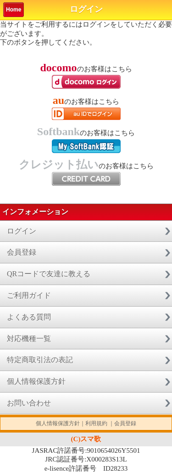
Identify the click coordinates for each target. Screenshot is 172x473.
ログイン (21, 231)
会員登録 (21, 252)
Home (13, 9)
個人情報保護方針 (36, 381)
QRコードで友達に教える (48, 274)
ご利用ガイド (29, 295)
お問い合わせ (29, 403)
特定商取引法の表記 (40, 360)
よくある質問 (29, 317)
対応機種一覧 (29, 338)
